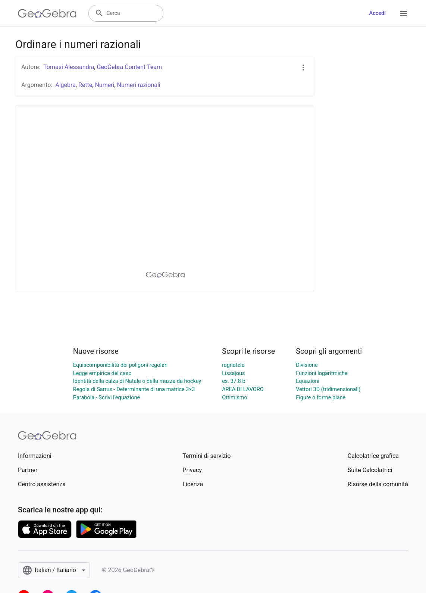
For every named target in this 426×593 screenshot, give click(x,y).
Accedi (377, 13)
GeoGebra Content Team (129, 67)
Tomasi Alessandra (68, 67)
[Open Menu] (403, 13)
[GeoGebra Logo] (47, 13)
